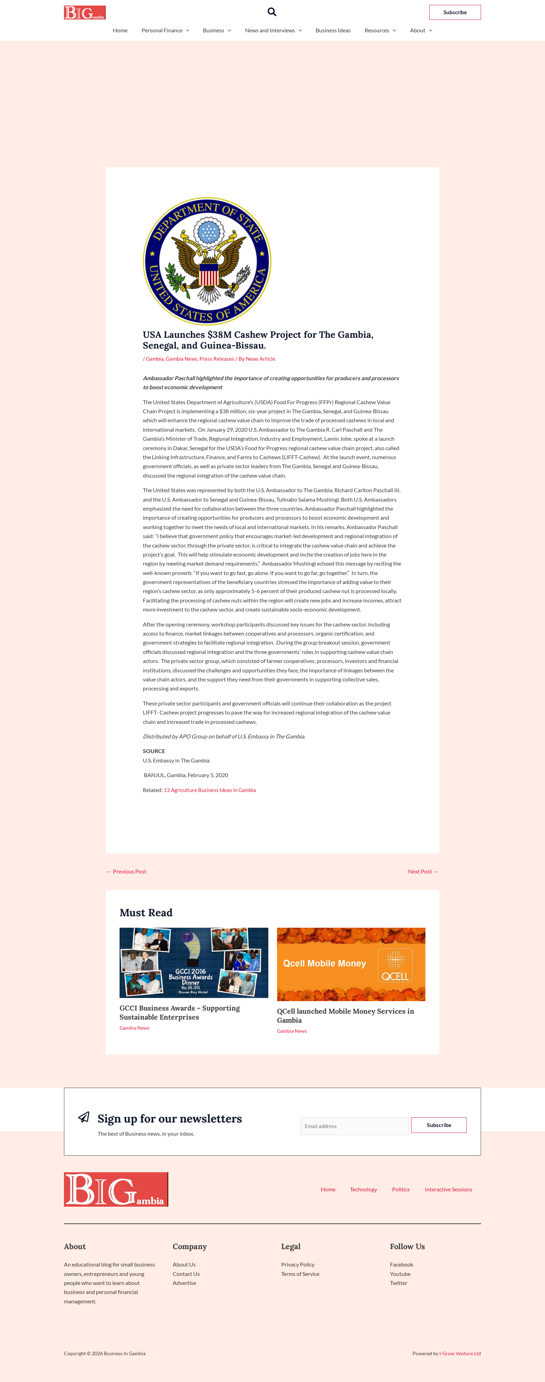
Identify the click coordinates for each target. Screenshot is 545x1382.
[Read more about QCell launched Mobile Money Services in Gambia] (351, 963)
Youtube (400, 1274)
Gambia (155, 358)
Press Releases (219, 358)
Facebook (401, 1265)
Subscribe (439, 1124)
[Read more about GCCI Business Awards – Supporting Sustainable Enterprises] (194, 962)
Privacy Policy (298, 1265)
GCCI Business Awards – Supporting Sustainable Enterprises (180, 1012)
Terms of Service (300, 1274)
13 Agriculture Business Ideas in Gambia (212, 789)
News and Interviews (273, 30)
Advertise (184, 1283)
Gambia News (183, 358)
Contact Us (186, 1274)
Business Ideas (330, 30)
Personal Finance (171, 30)
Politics (406, 1190)
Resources (375, 30)
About (413, 30)
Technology (373, 1190)
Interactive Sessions (450, 1190)
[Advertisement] (272, 93)
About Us (184, 1265)
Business (220, 30)
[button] (272, 12)
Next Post (423, 871)
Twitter (398, 1283)
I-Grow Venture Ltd (460, 1354)
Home (128, 30)
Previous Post (126, 871)
